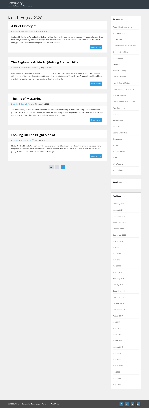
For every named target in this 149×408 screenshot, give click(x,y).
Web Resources (27, 31)
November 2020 (119, 222)
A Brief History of (23, 26)
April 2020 (117, 266)
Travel (115, 145)
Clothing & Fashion (120, 52)
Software (116, 126)
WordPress (55, 404)
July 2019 (116, 322)
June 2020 (117, 253)
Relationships (118, 120)
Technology (117, 139)
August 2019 (118, 316)
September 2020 (119, 235)
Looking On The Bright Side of (33, 135)
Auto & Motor (26, 140)
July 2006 (116, 372)
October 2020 (118, 229)
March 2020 (117, 272)
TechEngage (35, 404)
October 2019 (118, 303)
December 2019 (119, 291)
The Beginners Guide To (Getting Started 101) (44, 62)
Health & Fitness (119, 77)
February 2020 (118, 278)
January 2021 (118, 210)
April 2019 (117, 334)
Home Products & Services (123, 89)
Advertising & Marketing (122, 27)
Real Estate (117, 114)
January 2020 (118, 285)
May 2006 (117, 384)
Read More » (96, 47)
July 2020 (116, 247)
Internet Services (119, 95)
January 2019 (118, 347)
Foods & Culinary (119, 70)
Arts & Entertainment (121, 33)
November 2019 (119, 297)
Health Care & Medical (29, 67)
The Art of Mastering (26, 98)
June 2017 (117, 359)
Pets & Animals (119, 108)
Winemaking (118, 170)
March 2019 (117, 341)
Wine (115, 158)
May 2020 (117, 260)
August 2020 (118, 241)
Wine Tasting (118, 164)
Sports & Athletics (27, 104)
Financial (116, 64)
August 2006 (118, 366)
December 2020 (119, 216)
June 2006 (117, 378)
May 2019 (117, 328)
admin (15, 31)
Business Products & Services (124, 46)
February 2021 (118, 204)
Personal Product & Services (124, 102)
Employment (118, 58)
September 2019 (119, 309)
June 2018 (117, 353)
